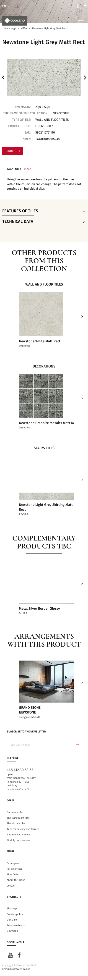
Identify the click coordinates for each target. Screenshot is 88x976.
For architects (14, 869)
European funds (16, 925)
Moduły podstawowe (18, 840)
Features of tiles (44, 211)
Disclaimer (12, 920)
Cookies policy (15, 914)
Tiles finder (13, 874)
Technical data (44, 222)
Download (12, 931)
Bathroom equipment (19, 835)
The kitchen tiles (16, 823)
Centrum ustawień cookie (16, 969)
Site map (12, 909)
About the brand (16, 880)
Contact (11, 885)
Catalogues (13, 863)
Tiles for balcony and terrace (23, 829)
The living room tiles (18, 818)
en (6, 6)
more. (28, 169)
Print (13, 151)
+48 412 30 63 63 (20, 770)
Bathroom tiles (15, 812)
